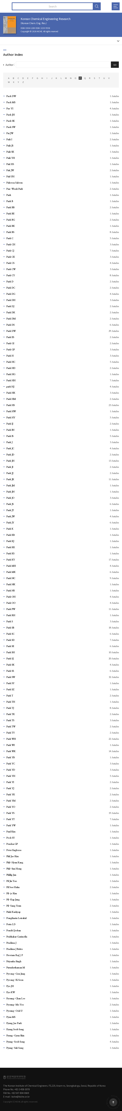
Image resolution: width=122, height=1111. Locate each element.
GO (114, 64)
